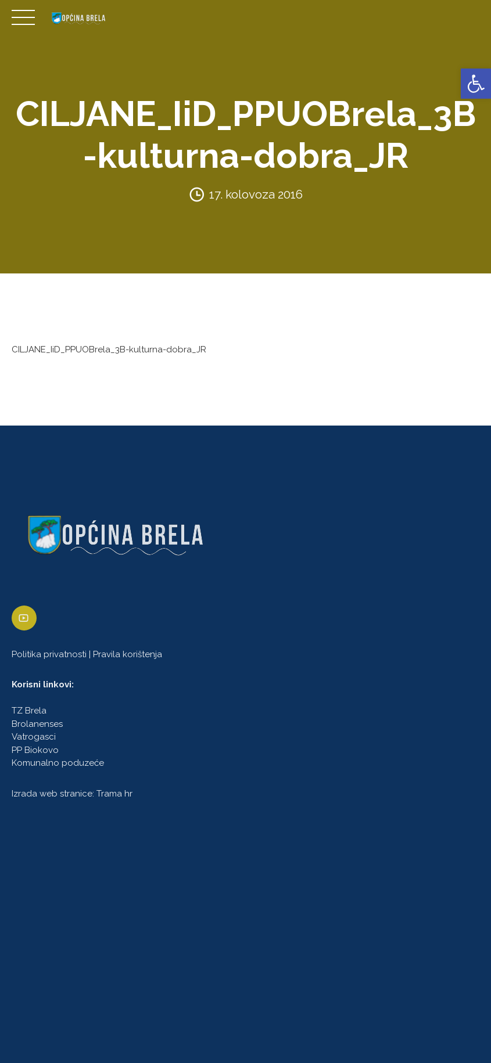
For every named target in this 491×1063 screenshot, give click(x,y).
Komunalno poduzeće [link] (58, 763)
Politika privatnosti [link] (49, 654)
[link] (476, 84)
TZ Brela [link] (29, 711)
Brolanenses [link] (37, 724)
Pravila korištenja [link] (127, 654)
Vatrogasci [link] (34, 737)
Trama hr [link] (114, 793)
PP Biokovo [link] (35, 750)
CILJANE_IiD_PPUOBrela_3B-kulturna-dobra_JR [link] (109, 349)
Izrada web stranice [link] (52, 793)
